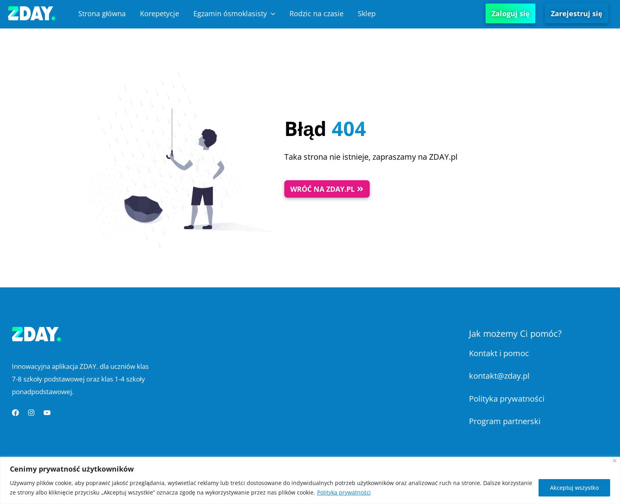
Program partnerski (505, 421)
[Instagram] (31, 412)
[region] (310, 480)
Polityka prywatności (344, 492)
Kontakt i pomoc (499, 353)
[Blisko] (614, 460)
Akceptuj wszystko (574, 487)
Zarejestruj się (576, 13)
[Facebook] (15, 412)
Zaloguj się (510, 13)
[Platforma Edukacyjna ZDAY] (31, 12)
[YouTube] (47, 412)
